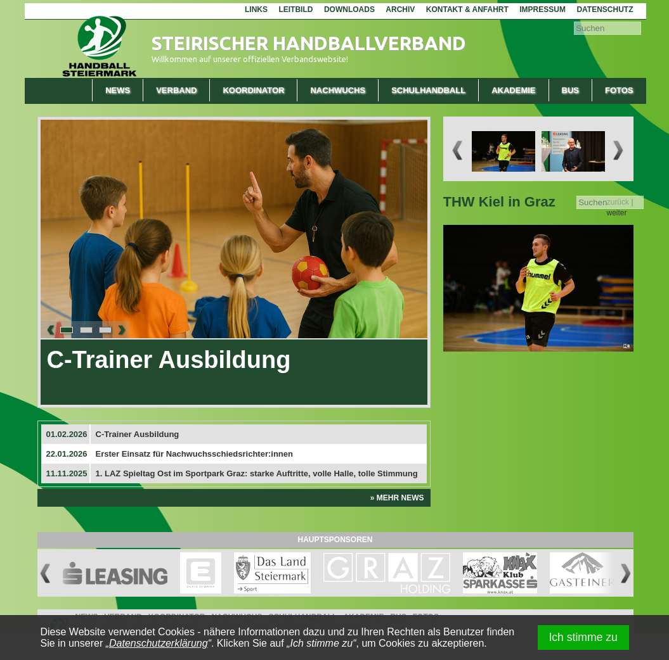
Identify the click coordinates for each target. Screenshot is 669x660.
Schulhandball (428, 90)
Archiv (400, 9)
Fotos (619, 90)
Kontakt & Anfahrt (467, 9)
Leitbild (295, 9)
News (117, 90)
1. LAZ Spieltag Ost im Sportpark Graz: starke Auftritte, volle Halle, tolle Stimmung (257, 473)
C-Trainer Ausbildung (169, 359)
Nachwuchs (337, 90)
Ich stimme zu (583, 637)
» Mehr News (397, 497)
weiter (616, 212)
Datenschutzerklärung (158, 643)
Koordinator (253, 90)
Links (256, 9)
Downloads (349, 9)
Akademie (513, 90)
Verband (176, 90)
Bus (570, 90)
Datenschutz (604, 9)
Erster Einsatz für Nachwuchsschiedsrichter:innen (194, 454)
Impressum (542, 9)
